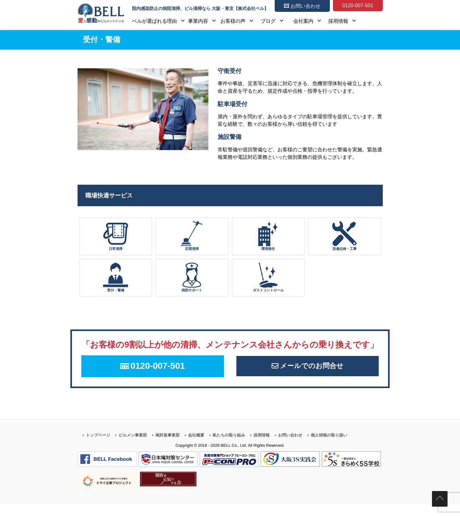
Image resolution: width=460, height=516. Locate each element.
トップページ (94, 446)
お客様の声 (233, 21)
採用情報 (338, 21)
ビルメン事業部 (128, 446)
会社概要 (192, 446)
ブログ (268, 21)
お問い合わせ (286, 446)
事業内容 (198, 21)
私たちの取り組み (224, 446)
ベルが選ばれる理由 (154, 21)
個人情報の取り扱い (324, 446)
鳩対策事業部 (163, 446)
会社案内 (303, 21)
